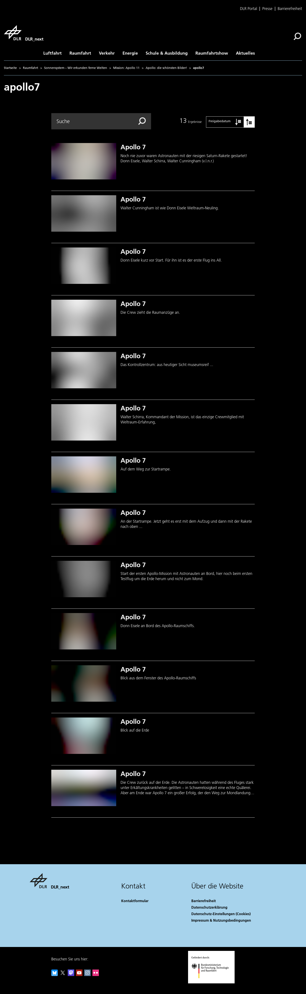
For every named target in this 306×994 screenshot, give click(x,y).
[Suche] (297, 36)
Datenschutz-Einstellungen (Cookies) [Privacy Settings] (221, 913)
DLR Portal (248, 8)
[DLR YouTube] (79, 974)
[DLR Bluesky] (54, 974)
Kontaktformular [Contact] (134, 900)
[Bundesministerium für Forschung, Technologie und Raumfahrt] (212, 981)
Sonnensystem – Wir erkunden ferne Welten (75, 67)
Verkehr (107, 53)
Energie (130, 53)
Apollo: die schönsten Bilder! (166, 67)
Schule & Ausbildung (167, 53)
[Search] (101, 121)
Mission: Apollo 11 (126, 67)
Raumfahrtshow (211, 53)
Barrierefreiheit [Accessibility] (203, 900)
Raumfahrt (80, 53)
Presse (267, 8)
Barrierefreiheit (290, 8)
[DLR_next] (23, 32)
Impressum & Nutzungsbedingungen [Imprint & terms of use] (221, 920)
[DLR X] (63, 974)
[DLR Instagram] (87, 974)
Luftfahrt (52, 53)
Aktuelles (245, 53)
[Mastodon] (71, 974)
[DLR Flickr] (95, 974)
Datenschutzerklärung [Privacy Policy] (209, 907)
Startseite (10, 67)
